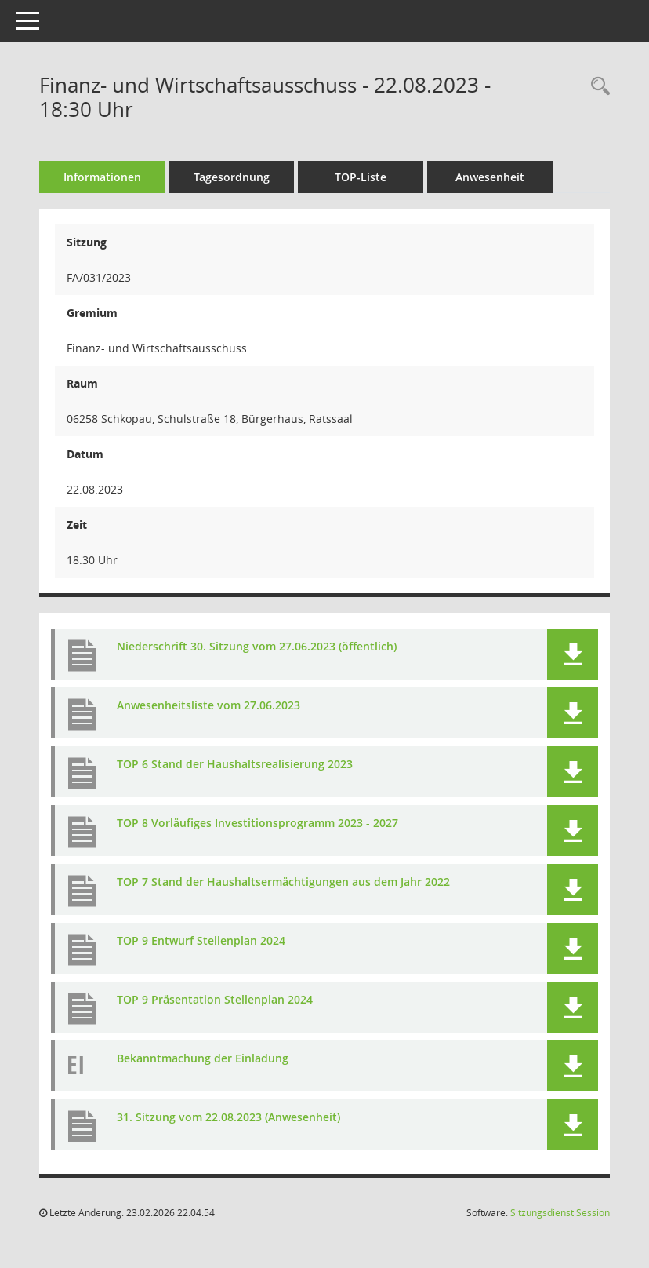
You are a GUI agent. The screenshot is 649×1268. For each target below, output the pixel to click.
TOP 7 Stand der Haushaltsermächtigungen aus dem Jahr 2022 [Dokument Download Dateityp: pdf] (283, 881)
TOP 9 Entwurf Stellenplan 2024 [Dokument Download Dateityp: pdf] (201, 940)
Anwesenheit (489, 176)
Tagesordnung (232, 176)
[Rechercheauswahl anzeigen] (596, 87)
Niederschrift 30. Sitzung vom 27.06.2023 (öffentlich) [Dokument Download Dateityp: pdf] (257, 646)
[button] (572, 654)
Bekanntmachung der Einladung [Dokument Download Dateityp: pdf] (202, 1058)
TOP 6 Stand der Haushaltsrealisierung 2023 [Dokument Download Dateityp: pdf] (235, 763)
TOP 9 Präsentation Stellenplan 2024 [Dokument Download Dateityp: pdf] (215, 999)
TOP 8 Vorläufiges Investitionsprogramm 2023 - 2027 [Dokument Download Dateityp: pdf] (257, 822)
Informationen (102, 176)
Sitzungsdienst (560, 1212)
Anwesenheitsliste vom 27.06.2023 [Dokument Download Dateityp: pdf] (208, 705)
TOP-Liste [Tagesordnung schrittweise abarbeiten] (360, 176)
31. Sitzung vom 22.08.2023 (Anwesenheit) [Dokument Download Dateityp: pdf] (228, 1117)
